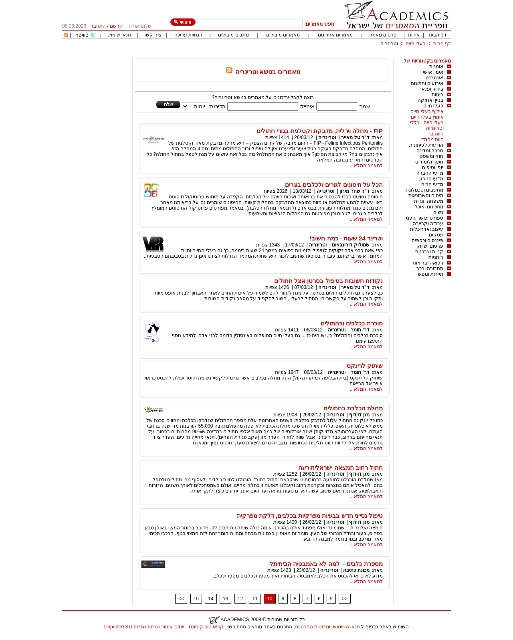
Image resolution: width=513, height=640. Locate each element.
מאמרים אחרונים (335, 35)
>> (344, 599)
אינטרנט (434, 78)
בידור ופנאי (431, 89)
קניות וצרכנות (429, 251)
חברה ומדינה (429, 150)
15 (196, 599)
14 (210, 599)
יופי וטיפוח (432, 167)
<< (181, 599)
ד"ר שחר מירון (354, 191)
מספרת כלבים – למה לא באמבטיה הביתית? (326, 563)
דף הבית (437, 35)
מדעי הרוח (432, 184)
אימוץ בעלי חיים (427, 117)
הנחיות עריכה (188, 35)
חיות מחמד (432, 139)
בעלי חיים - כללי (427, 122)
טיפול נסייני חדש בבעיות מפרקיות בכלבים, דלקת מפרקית (310, 515)
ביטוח (437, 94)
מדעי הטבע (431, 179)
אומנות (436, 66)
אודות (414, 35)
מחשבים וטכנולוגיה (423, 190)
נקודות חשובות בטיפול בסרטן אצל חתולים (328, 280)
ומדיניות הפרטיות (312, 627)
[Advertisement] (305, 55)
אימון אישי (433, 72)
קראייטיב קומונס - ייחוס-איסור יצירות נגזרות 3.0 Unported (164, 627)
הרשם (116, 26)
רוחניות (435, 257)
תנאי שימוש (119, 35)
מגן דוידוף (359, 415)
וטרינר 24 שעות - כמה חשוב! (346, 238)
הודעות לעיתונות (426, 145)
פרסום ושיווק (429, 246)
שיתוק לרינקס (365, 365)
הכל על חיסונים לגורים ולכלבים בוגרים (334, 184)
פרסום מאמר (383, 35)
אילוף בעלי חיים (427, 111)
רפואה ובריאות (428, 263)
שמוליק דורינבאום (350, 245)
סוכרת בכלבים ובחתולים (352, 323)
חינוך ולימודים (429, 162)
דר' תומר (360, 330)
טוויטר (82, 35)
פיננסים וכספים (427, 240)
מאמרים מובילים (283, 35)
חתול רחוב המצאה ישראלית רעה (340, 467)
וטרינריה (389, 43)
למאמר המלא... (366, 165)
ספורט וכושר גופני (424, 218)
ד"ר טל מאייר (355, 137)
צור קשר (152, 35)
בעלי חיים (416, 43)
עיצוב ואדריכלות (426, 229)
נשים (438, 212)
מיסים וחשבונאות (425, 195)
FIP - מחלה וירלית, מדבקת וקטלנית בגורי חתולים (319, 130)
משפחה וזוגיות (428, 201)
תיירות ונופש (430, 274)
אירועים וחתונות (427, 83)
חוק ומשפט (431, 156)
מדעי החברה (429, 173)
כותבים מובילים (233, 35)
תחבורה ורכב (429, 268)
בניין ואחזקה (430, 100)
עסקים (436, 235)
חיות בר (436, 134)
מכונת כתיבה (356, 570)
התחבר (98, 26)
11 (254, 599)
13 (225, 599)
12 (240, 599)
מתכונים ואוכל (429, 207)
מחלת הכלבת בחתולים (353, 408)
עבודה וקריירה (428, 223)
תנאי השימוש (346, 627)
